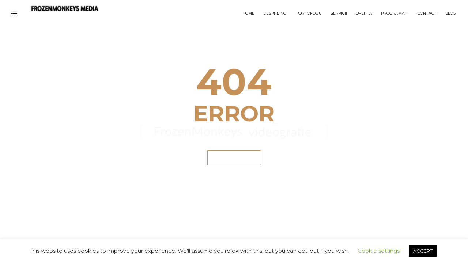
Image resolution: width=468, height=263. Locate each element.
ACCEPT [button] (423, 251)
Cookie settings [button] (379, 250)
